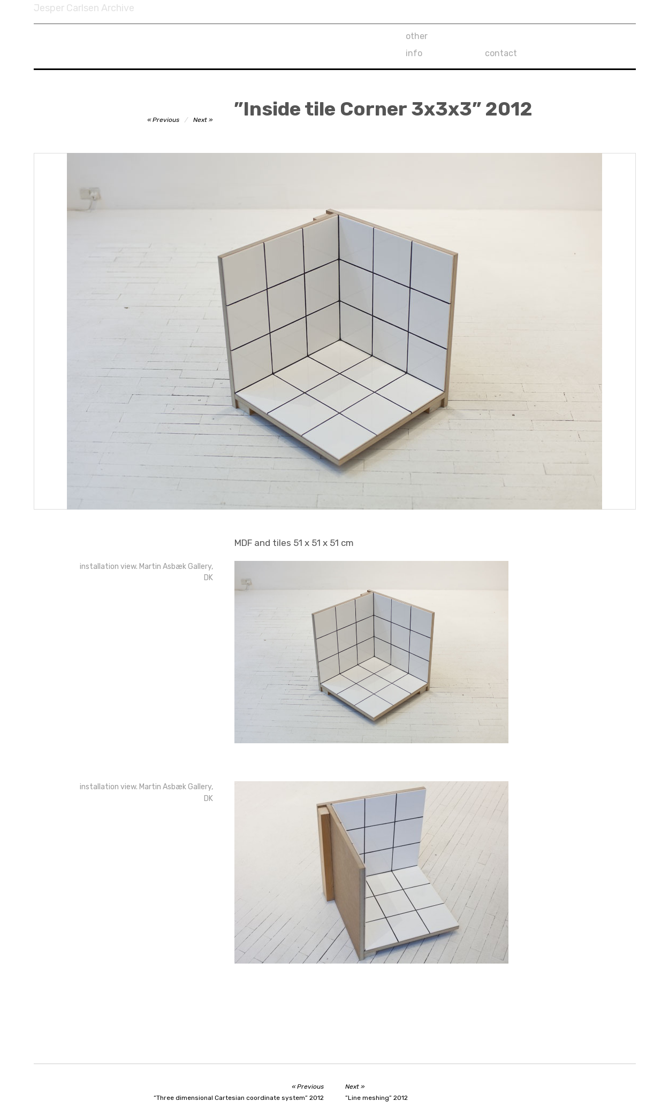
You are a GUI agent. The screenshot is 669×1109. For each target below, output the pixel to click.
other (417, 36)
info (493, 36)
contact (581, 36)
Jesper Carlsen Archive (84, 8)
